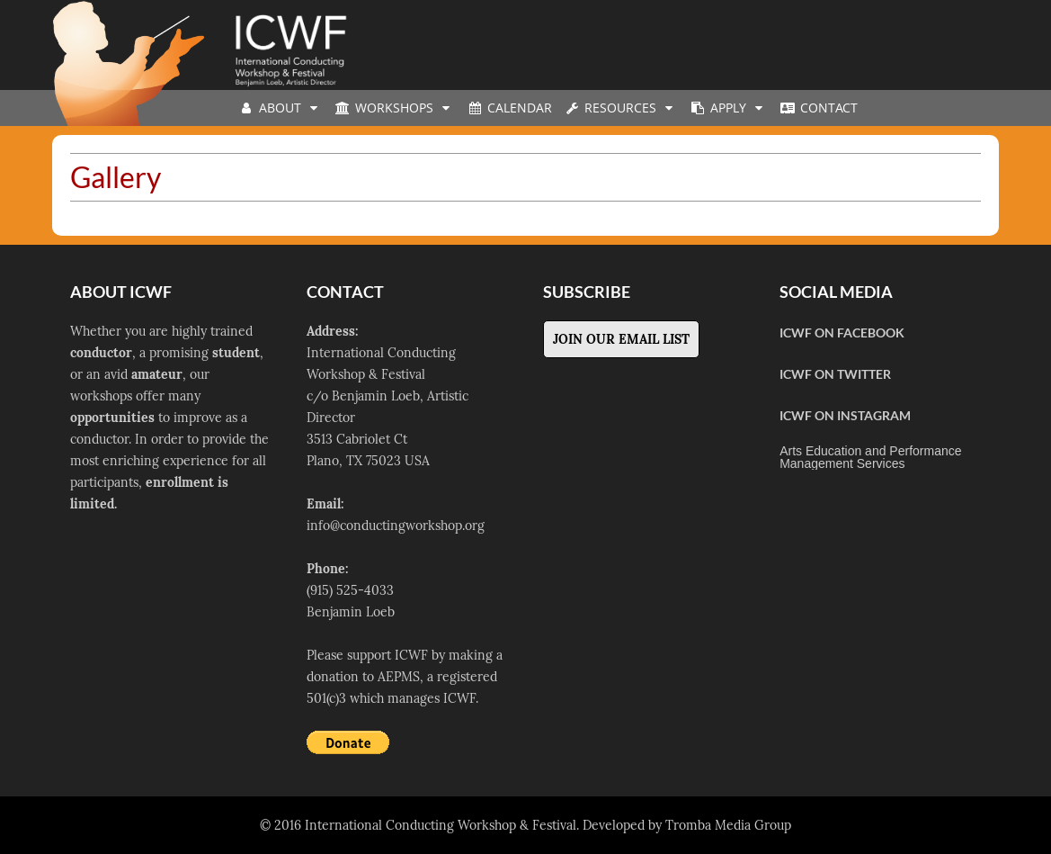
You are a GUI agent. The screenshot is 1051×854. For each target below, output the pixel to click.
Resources (620, 107)
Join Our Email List (621, 339)
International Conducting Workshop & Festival (440, 825)
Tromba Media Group (728, 825)
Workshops (394, 107)
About (280, 107)
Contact (818, 107)
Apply (728, 107)
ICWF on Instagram (845, 415)
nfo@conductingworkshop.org (397, 525)
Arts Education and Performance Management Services (870, 457)
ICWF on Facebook (841, 332)
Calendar (509, 107)
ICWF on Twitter (835, 374)
